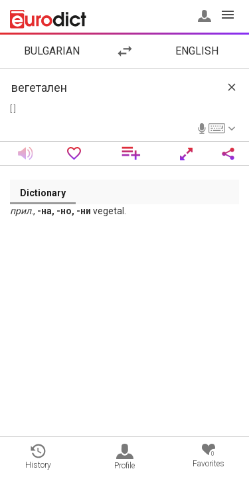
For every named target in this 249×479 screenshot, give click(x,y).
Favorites (208, 456)
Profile (124, 457)
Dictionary (43, 193)
